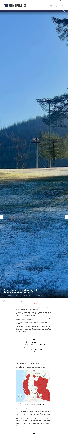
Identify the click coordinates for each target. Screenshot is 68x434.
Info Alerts (18, 11)
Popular (56, 6)
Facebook (42, 404)
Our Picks (61, 6)
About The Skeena (6, 0)
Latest (51, 6)
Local (9, 11)
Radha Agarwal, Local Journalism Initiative (26, 303)
